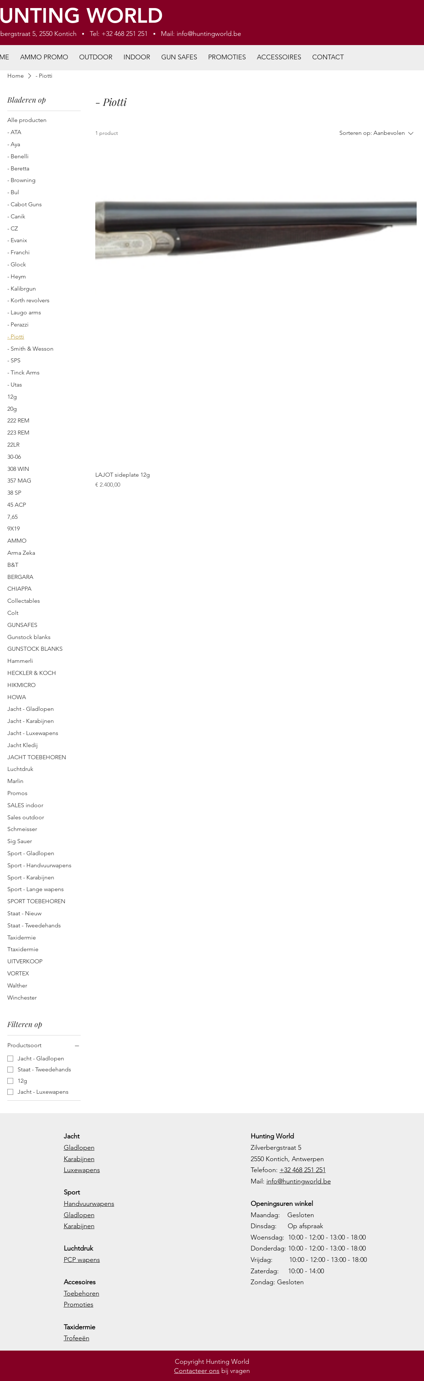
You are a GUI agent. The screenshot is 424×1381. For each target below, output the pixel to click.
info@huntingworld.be (209, 34)
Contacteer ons (197, 1371)
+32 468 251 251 (303, 1170)
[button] (96, 57)
